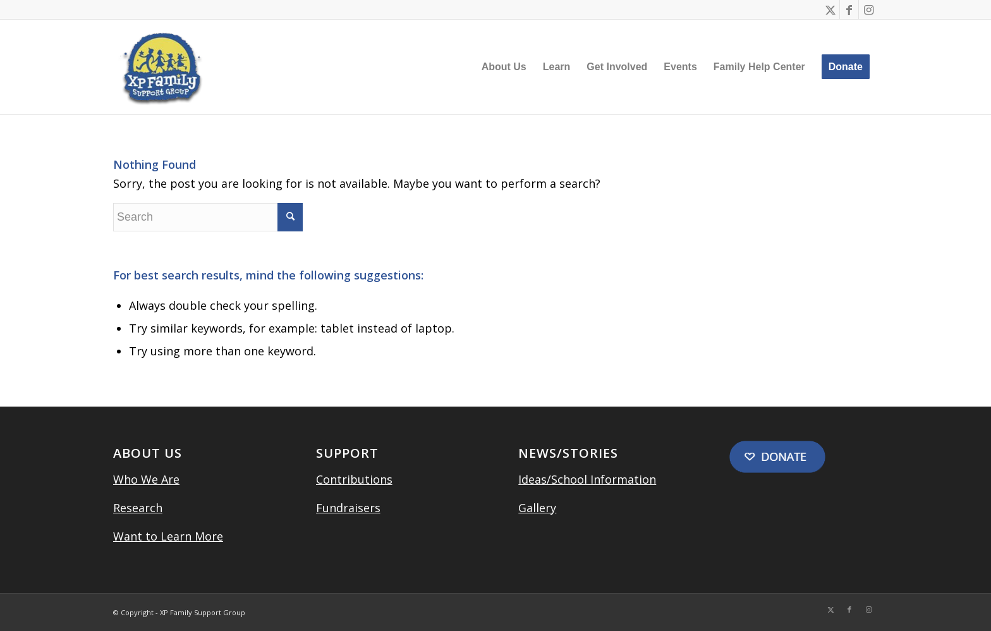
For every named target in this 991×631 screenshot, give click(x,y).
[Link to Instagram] (868, 9)
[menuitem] (504, 67)
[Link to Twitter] (830, 9)
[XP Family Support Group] (160, 67)
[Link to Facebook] (849, 9)
